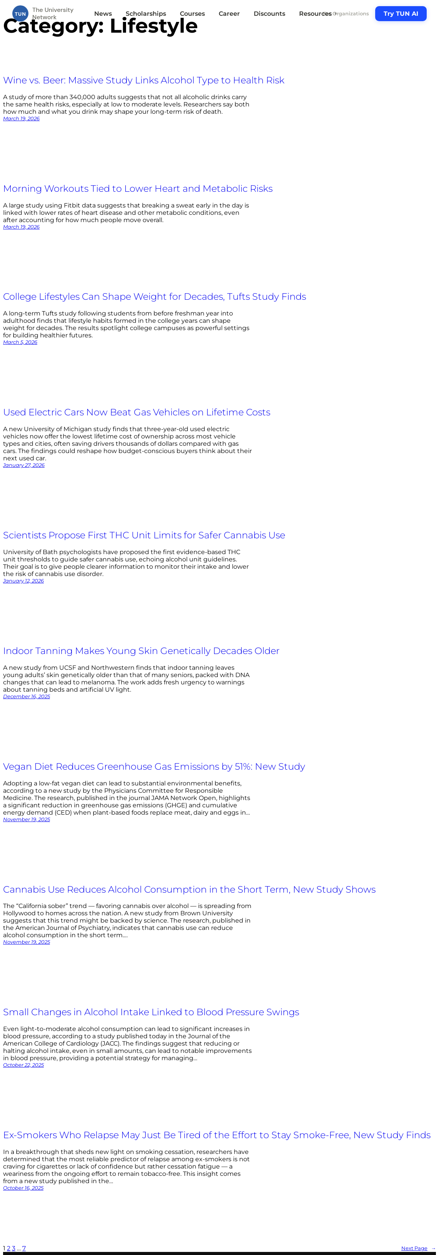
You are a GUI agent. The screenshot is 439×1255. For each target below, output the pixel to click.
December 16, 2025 (26, 696)
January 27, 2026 (24, 465)
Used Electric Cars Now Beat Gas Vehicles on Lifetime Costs (136, 412)
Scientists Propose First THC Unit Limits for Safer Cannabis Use (144, 535)
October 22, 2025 (23, 1065)
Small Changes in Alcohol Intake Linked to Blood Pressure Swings (151, 1012)
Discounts (269, 13)
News (103, 13)
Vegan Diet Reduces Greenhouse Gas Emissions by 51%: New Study (154, 766)
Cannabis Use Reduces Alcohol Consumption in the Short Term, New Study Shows (189, 889)
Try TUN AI (401, 13)
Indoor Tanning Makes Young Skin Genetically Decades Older (141, 650)
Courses (192, 13)
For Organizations (346, 13)
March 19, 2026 (21, 118)
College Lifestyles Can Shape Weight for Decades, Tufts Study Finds (154, 296)
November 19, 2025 (26, 819)
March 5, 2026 (20, 342)
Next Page (418, 1248)
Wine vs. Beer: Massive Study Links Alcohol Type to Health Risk (143, 80)
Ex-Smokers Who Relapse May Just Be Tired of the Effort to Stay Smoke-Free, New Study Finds (217, 1134)
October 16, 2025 (23, 1188)
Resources (318, 13)
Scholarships (146, 13)
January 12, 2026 (23, 581)
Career (229, 13)
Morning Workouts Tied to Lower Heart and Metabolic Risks (138, 188)
